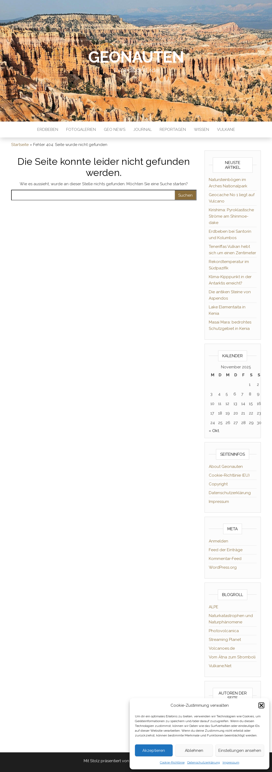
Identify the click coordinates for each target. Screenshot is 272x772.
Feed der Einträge (226, 549)
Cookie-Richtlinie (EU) (229, 475)
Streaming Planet (225, 639)
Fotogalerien (81, 129)
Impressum (231, 762)
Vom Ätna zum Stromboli (232, 657)
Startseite (20, 144)
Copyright (218, 484)
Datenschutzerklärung (203, 762)
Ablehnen (194, 750)
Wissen (201, 129)
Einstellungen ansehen (239, 750)
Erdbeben (47, 129)
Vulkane (226, 129)
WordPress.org (223, 567)
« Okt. (214, 430)
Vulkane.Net (220, 665)
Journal (142, 129)
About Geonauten (226, 466)
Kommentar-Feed (225, 558)
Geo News (114, 129)
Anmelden (218, 541)
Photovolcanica (224, 630)
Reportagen (173, 129)
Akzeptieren (153, 750)
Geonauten (136, 57)
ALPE (213, 607)
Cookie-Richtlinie (172, 762)
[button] (261, 705)
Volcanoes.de (222, 648)
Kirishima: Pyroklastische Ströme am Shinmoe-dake (231, 216)
